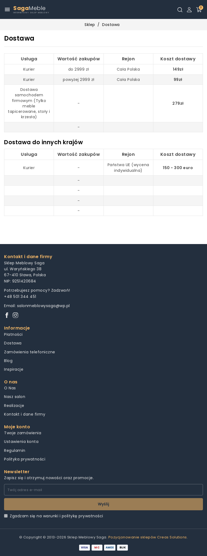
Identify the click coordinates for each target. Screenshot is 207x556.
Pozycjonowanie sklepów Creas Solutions (147, 537)
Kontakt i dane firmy (24, 414)
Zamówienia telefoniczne (29, 352)
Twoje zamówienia (22, 433)
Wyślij (103, 504)
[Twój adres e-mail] (103, 489)
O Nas (10, 388)
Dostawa (13, 343)
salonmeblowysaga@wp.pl (43, 305)
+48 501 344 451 (20, 296)
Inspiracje (13, 369)
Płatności (13, 334)
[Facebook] (6, 315)
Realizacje (14, 405)
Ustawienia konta (21, 441)
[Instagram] (15, 315)
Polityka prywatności (24, 459)
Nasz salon (14, 396)
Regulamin (14, 450)
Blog (8, 360)
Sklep (90, 24)
